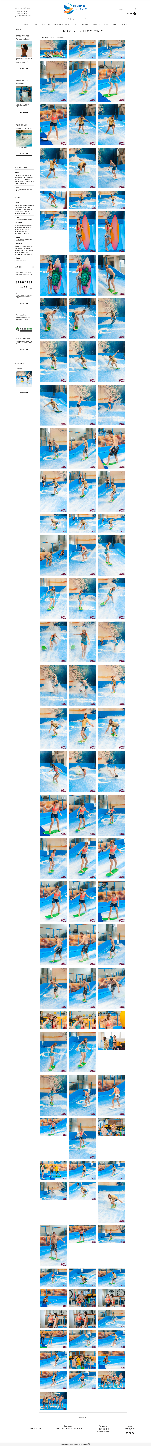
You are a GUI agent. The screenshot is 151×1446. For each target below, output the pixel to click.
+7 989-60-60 (21, 13)
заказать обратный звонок (22, 8)
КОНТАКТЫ (124, 24)
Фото (106, 24)
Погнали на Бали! (22, 39)
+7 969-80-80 (21, 11)
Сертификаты (96, 24)
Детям (75, 24)
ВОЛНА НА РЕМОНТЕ (23, 128)
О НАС (36, 24)
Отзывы (114, 24)
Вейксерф (85, 24)
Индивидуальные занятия (61, 24)
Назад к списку (82, 1417)
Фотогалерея (44, 37)
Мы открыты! (20, 83)
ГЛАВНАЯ (26, 24)
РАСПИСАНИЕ (46, 24)
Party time (19, 369)
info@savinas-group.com (23, 15)
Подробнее (24, 68)
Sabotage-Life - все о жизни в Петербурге (24, 273)
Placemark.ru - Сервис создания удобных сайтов (23, 317)
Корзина (131, 14)
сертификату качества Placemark (79, 1444)
